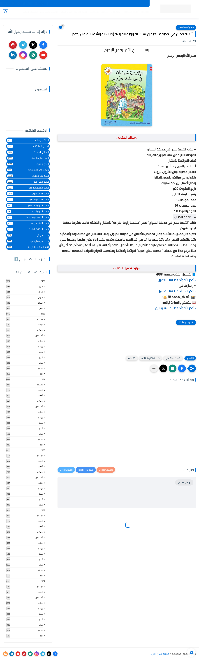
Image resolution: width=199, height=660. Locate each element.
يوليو (40, 341)
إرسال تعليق (184, 482)
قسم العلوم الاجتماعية (28, 205)
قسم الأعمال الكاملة (28, 187)
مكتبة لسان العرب (159, 653)
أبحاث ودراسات (28, 140)
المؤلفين (115, 12)
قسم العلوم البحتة (28, 211)
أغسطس (39, 335)
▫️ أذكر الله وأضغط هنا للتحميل (177, 280)
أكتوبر (40, 395)
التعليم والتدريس (48, 12)
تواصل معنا (69, 4)
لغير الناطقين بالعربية (28, 247)
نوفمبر (40, 324)
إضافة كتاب (56, 4)
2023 (43, 450)
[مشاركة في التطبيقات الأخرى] (154, 368)
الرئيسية (144, 12)
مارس (40, 297)
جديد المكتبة (140, 4)
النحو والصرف (28, 164)
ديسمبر (39, 319)
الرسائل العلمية (28, 152)
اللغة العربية (80, 12)
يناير (41, 308)
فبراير (40, 303)
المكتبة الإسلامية (98, 12)
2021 (43, 581)
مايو (41, 286)
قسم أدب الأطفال (186, 28)
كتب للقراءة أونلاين (28, 241)
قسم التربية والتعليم (28, 199)
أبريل (41, 292)
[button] (182, 368)
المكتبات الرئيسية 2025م (119, 4)
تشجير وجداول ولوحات (28, 170)
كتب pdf (131, 358)
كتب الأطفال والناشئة (150, 358)
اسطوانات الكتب (28, 146)
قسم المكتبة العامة (28, 229)
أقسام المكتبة (130, 12)
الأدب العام (65, 12)
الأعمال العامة (29, 12)
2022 (43, 510)
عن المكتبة (83, 4)
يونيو (40, 346)
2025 (43, 314)
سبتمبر (39, 330)
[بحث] (5, 12)
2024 (43, 379)
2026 (43, 281)
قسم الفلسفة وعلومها (28, 217)
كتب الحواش (28, 235)
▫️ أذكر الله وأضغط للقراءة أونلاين (175, 308)
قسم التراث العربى (28, 193)
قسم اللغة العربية (28, 223)
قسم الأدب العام (28, 181)
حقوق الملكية (98, 4)
